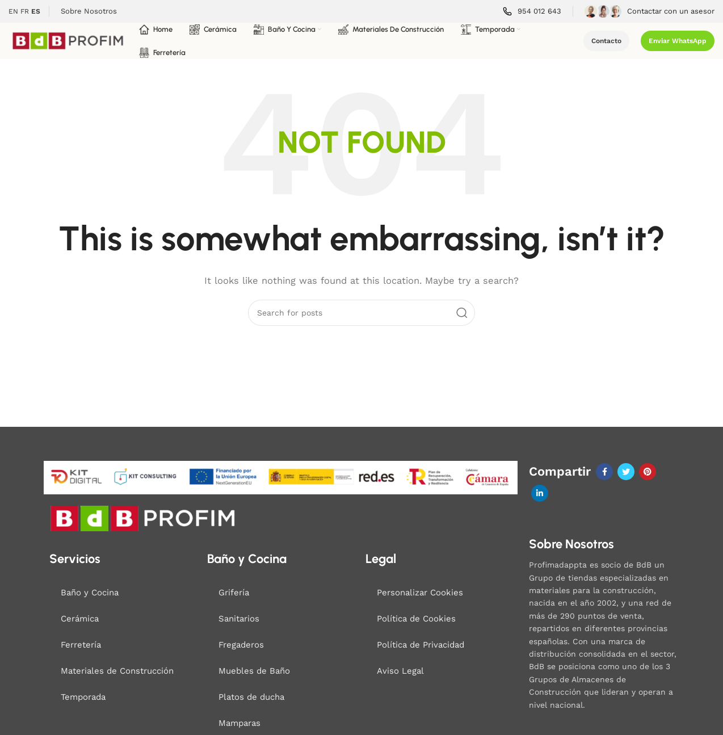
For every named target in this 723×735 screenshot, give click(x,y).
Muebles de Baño (254, 671)
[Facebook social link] (604, 471)
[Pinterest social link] (647, 471)
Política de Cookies (416, 619)
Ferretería (81, 645)
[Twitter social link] (625, 471)
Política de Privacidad (420, 645)
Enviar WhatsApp (678, 41)
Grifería (233, 592)
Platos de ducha (251, 697)
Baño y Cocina (90, 592)
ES (35, 11)
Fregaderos (241, 645)
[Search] (361, 313)
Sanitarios (238, 619)
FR (24, 11)
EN (13, 11)
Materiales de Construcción (117, 671)
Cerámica (80, 619)
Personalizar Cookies (420, 592)
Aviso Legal (400, 671)
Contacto (606, 41)
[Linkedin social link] (539, 493)
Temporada (83, 697)
